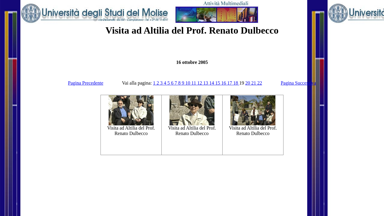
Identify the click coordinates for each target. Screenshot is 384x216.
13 (206, 83)
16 (224, 83)
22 (259, 83)
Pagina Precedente (86, 83)
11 (194, 83)
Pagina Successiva (298, 83)
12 (200, 83)
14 (212, 83)
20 (248, 83)
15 (218, 83)
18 (236, 83)
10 (188, 83)
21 (254, 83)
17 (230, 83)
